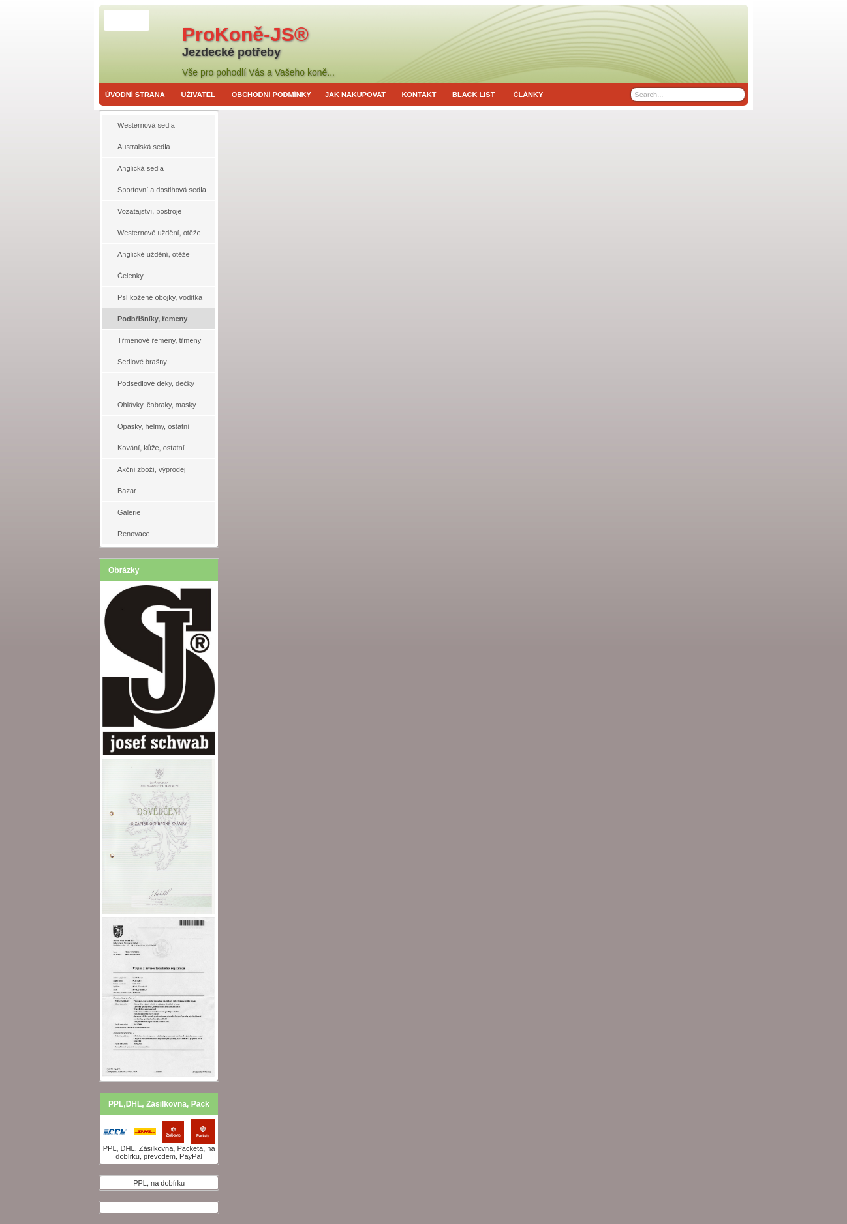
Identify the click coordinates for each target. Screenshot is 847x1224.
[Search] (736, 94)
